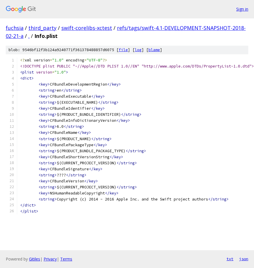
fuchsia (15, 27)
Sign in (242, 9)
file (123, 49)
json (243, 258)
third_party (42, 27)
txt (229, 258)
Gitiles (34, 259)
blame (154, 49)
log (138, 49)
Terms (66, 259)
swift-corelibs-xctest (86, 27)
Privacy (50, 259)
